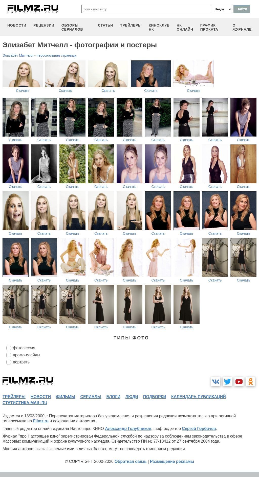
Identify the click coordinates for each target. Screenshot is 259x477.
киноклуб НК (159, 27)
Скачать (22, 91)
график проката (209, 27)
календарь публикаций (198, 397)
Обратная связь (131, 461)
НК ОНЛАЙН (185, 27)
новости (16, 25)
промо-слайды (26, 355)
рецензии (43, 25)
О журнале (242, 27)
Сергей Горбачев (199, 428)
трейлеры (131, 25)
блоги (113, 397)
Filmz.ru (41, 421)
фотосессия (24, 348)
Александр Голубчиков (128, 428)
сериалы (90, 397)
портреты (22, 362)
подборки (154, 397)
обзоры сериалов (72, 27)
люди (131, 397)
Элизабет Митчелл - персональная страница (39, 55)
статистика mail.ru (25, 403)
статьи (105, 25)
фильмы (65, 397)
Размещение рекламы (172, 461)
